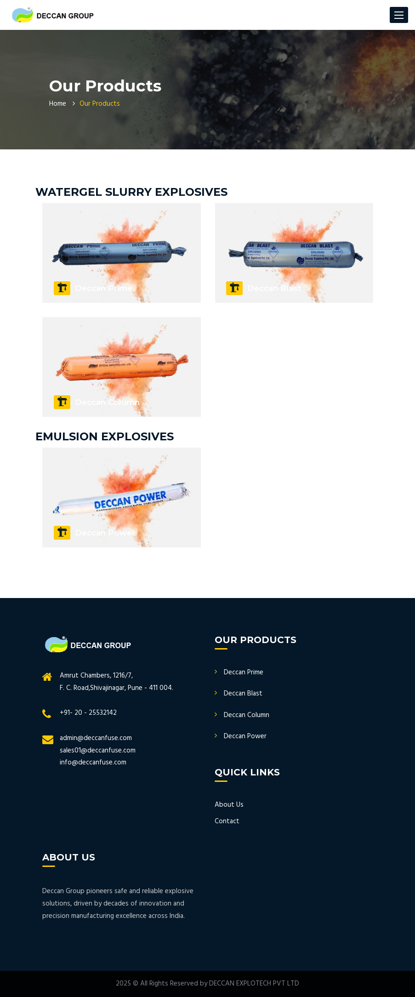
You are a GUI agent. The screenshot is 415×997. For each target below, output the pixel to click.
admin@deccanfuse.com (96, 738)
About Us (229, 804)
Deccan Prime (243, 672)
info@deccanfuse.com (93, 762)
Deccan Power (245, 736)
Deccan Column (246, 715)
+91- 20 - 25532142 (88, 712)
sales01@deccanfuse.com (98, 750)
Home (57, 103)
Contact (227, 821)
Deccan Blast (243, 693)
